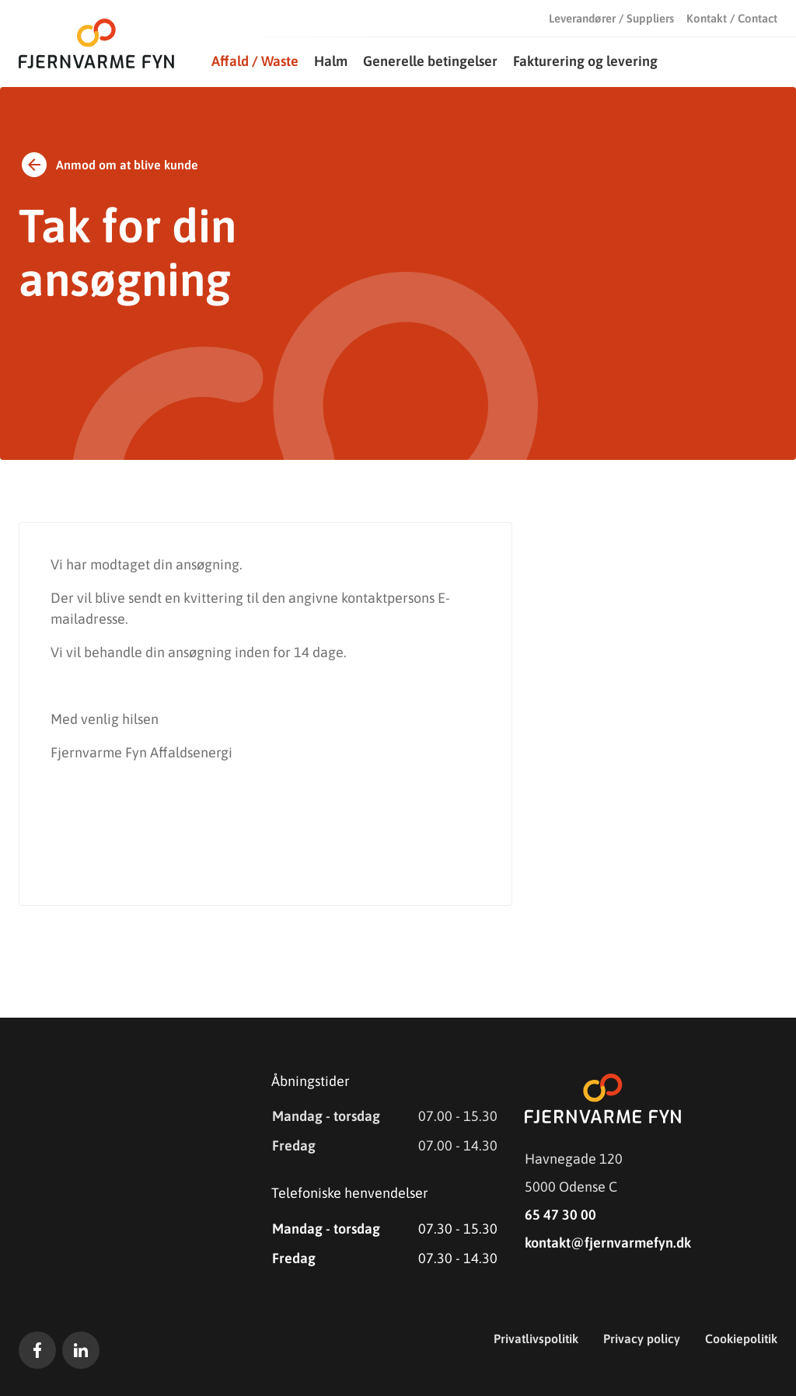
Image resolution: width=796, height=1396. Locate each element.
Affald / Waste (254, 61)
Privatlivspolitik (536, 1339)
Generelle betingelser (430, 61)
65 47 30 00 (560, 1214)
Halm (330, 61)
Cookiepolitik (741, 1339)
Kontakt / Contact (731, 18)
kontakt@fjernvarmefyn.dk (608, 1242)
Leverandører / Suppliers (611, 18)
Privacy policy (641, 1339)
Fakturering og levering (585, 61)
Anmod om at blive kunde (108, 164)
